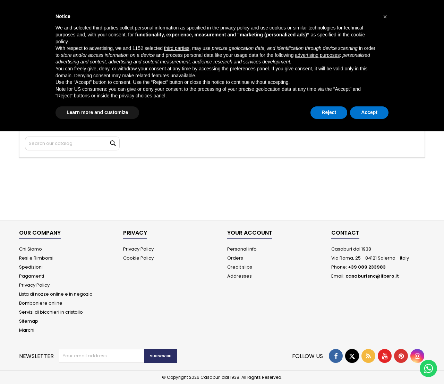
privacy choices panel (142, 95)
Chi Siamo (30, 249)
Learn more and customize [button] (97, 112)
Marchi (26, 330)
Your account (249, 233)
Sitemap (28, 321)
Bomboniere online (40, 303)
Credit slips (239, 267)
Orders (235, 258)
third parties (176, 48)
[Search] (72, 143)
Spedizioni (31, 267)
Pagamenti (31, 276)
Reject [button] (329, 112)
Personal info (242, 249)
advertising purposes (317, 55)
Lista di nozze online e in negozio (56, 294)
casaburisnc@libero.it (372, 276)
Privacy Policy (34, 285)
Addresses (239, 276)
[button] (385, 16)
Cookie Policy (138, 258)
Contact (345, 233)
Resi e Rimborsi (36, 258)
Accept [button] (369, 112)
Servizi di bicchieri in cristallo (51, 312)
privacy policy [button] (234, 27)
